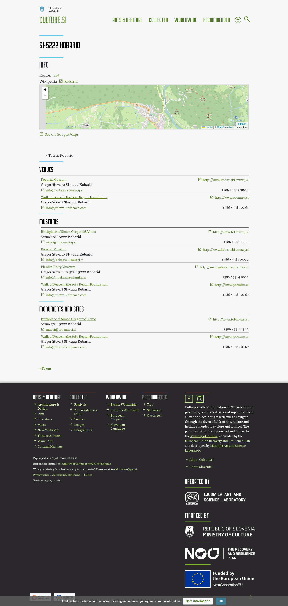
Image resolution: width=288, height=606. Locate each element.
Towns (46, 368)
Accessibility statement (66, 475)
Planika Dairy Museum (58, 267)
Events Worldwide (123, 404)
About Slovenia (200, 467)
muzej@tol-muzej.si (61, 242)
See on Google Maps (62, 134)
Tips (150, 404)
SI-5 (56, 75)
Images (79, 425)
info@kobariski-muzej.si (64, 190)
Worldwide (185, 20)
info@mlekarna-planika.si (66, 277)
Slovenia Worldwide (125, 410)
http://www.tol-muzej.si (231, 232)
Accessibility (238, 20)
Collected (158, 20)
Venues (79, 419)
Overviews (154, 415)
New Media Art (48, 430)
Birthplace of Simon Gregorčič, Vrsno (68, 232)
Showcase (154, 410)
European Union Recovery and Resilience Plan (217, 441)
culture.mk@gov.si (125, 469)
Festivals (80, 404)
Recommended (216, 20)
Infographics (83, 430)
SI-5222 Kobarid (79, 185)
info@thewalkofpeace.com (66, 208)
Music (42, 425)
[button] (198, 601)
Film (41, 414)
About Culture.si (201, 460)
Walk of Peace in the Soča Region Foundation (74, 197)
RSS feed (87, 475)
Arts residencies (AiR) (85, 412)
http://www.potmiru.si (232, 197)
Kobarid (71, 81)
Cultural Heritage (50, 446)
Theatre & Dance (49, 436)
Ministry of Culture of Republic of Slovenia (86, 463)
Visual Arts (45, 441)
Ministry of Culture (204, 436)
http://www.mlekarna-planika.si (224, 267)
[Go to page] (247, 20)
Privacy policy (41, 475)
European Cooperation (119, 417)
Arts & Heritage (128, 20)
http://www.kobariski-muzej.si (226, 180)
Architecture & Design (48, 406)
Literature (45, 419)
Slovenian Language (118, 426)
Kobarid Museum (53, 179)
